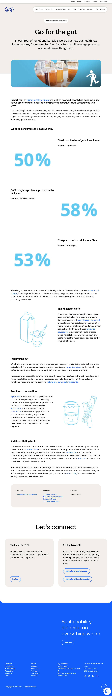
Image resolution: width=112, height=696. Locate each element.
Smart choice (63, 676)
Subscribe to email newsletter (77, 571)
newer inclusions (73, 367)
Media (73, 1)
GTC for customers (91, 671)
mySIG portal (103, 1)
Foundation (87, 1)
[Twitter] (90, 676)
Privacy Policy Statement (93, 664)
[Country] (102, 9)
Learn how (68, 642)
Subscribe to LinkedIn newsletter (78, 579)
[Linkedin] (94, 676)
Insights (79, 1)
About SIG (72, 9)
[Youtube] (98, 676)
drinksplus (72, 452)
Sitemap (34, 676)
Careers (90, 9)
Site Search (35, 673)
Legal (86, 666)
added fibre (32, 449)
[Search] (96, 9)
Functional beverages (51, 501)
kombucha (16, 408)
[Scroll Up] (104, 687)
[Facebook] (86, 676)
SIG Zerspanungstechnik (67, 673)
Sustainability (61, 9)
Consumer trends (49, 499)
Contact (95, 1)
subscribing (71, 473)
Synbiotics (16, 396)
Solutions (39, 9)
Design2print (62, 666)
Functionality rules (50, 494)
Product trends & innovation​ (26, 494)
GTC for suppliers (90, 669)
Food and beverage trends (53, 497)
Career (7, 676)
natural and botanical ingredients (62, 382)
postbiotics (16, 411)
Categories (49, 9)
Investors (81, 9)
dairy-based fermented (89, 320)
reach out (82, 458)
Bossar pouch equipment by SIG (69, 670)
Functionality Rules (38, 100)
